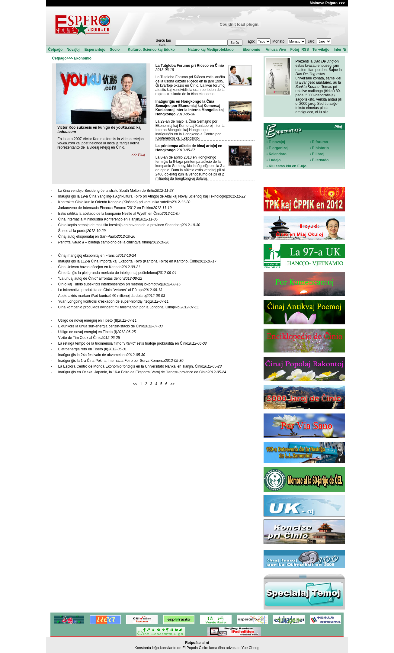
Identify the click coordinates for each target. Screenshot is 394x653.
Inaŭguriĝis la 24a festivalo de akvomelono (101, 355)
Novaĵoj (72, 49)
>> (172, 384)
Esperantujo (95, 49)
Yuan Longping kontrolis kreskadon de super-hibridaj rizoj (113, 301)
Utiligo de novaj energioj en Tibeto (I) (97, 332)
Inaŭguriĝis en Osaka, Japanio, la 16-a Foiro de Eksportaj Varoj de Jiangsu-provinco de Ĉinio (142, 372)
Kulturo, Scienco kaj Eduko (151, 49)
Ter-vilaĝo (320, 49)
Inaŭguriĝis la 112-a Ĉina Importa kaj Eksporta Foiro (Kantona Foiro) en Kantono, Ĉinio (137, 261)
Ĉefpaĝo (55, 49)
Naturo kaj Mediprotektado (210, 49)
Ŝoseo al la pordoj (82, 231)
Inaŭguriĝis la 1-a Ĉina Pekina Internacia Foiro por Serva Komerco (121, 361)
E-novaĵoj (277, 142)
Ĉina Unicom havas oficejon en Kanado (99, 267)
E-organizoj (278, 148)
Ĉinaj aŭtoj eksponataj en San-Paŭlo (97, 236)
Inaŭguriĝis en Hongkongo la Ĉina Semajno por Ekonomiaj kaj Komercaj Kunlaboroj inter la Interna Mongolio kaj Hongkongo (189, 107)
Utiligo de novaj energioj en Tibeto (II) (97, 320)
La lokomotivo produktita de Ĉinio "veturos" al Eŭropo (110, 290)
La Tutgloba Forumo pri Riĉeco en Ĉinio (189, 65)
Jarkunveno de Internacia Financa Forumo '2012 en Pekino (115, 208)
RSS (305, 49)
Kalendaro (278, 154)
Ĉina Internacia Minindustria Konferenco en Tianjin (108, 219)
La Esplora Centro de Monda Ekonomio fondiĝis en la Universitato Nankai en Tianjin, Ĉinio (140, 366)
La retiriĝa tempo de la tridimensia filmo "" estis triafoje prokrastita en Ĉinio (132, 343)
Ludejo (274, 160)
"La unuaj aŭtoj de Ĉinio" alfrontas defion (100, 278)
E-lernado (320, 160)
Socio (115, 49)
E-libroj (318, 154)
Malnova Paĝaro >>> (327, 3)
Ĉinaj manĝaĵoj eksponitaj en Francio (97, 255)
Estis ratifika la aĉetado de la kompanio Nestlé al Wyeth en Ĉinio (119, 213)
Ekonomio (251, 49)
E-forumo (320, 142)
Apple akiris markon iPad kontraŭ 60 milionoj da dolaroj (111, 296)
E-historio (320, 148)
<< (135, 384)
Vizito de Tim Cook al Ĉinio (89, 338)
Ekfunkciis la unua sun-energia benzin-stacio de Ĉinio (110, 326)
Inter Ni (340, 49)
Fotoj (294, 49)
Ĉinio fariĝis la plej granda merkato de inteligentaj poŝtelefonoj (117, 273)
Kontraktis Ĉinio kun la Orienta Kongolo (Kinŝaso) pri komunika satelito (124, 202)
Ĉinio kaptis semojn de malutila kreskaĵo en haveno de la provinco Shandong (129, 225)
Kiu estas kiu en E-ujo (287, 166)
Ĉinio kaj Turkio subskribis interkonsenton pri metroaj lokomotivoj (119, 284)
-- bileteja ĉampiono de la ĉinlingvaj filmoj (113, 242)
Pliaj (141, 155)
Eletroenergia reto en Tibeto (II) (92, 349)
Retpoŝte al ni (197, 643)
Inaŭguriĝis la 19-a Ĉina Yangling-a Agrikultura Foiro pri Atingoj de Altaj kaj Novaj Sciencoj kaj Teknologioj (151, 196)
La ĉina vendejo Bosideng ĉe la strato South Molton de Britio (116, 190)
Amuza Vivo (276, 49)
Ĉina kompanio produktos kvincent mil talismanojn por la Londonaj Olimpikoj (128, 307)
